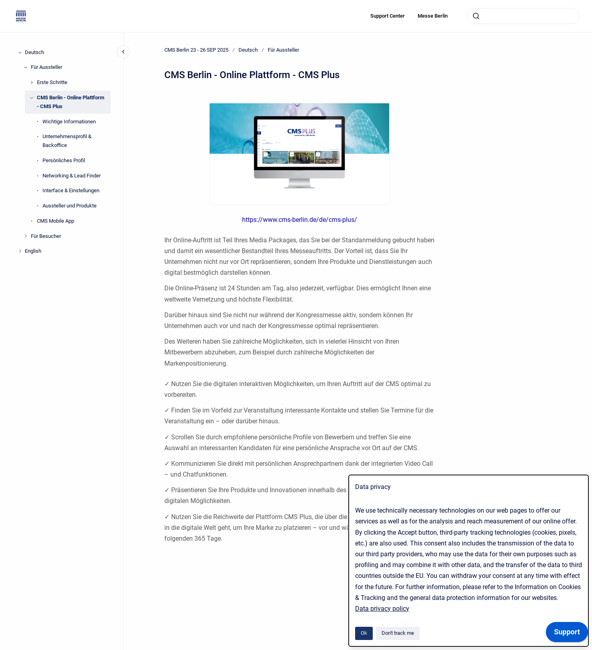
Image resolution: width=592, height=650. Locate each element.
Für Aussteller (46, 67)
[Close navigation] (123, 51)
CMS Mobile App (55, 221)
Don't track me (398, 633)
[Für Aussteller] (25, 67)
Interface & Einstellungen (70, 190)
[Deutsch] (20, 52)
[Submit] (476, 16)
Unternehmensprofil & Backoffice (66, 140)
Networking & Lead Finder (71, 176)
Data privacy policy (382, 608)
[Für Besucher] (25, 236)
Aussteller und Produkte (69, 206)
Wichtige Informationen (69, 122)
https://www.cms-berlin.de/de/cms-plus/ (299, 219)
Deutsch (34, 52)
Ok (364, 633)
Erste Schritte (52, 82)
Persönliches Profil (63, 160)
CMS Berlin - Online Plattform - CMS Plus (70, 102)
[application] (567, 634)
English (33, 251)
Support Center (387, 16)
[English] (20, 251)
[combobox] (523, 16)
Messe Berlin (433, 16)
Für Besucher (46, 236)
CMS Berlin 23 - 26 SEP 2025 (196, 50)
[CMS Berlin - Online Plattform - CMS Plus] (31, 98)
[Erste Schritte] (31, 82)
